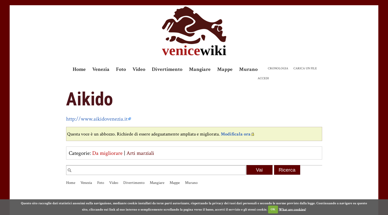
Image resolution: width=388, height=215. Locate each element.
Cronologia (278, 68)
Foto (121, 69)
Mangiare (200, 69)
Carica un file (305, 68)
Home (79, 69)
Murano (248, 69)
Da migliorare (107, 153)
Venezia (100, 69)
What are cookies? (292, 209)
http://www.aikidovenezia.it (97, 118)
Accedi (263, 78)
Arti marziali (140, 153)
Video (138, 69)
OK (273, 209)
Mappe (225, 69)
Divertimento (167, 69)
